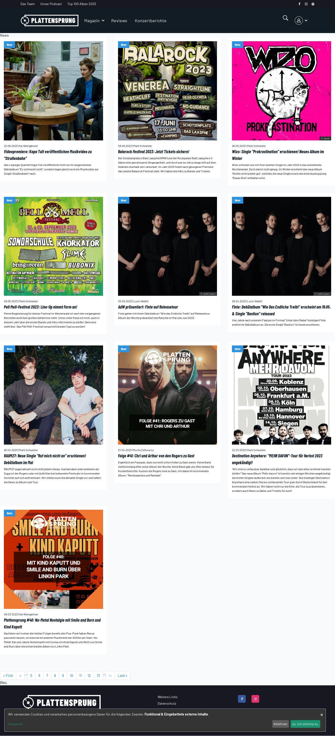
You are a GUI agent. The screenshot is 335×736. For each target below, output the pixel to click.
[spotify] (312, 4)
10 (73, 675)
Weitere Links (168, 697)
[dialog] (165, 720)
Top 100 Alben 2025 (81, 4)
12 (91, 675)
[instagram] (306, 4)
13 (100, 675)
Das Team (28, 4)
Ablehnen (280, 724)
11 (82, 675)
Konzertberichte (151, 20)
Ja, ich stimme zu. (305, 724)
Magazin (92, 20)
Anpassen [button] (15, 724)
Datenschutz (167, 703)
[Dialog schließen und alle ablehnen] (321, 712)
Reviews (119, 20)
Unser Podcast (51, 4)
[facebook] (299, 4)
